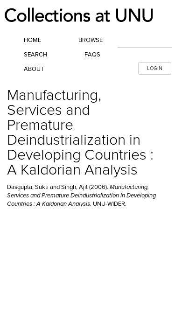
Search (35, 54)
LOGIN (154, 68)
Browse (90, 40)
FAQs (92, 54)
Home (32, 40)
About (34, 69)
